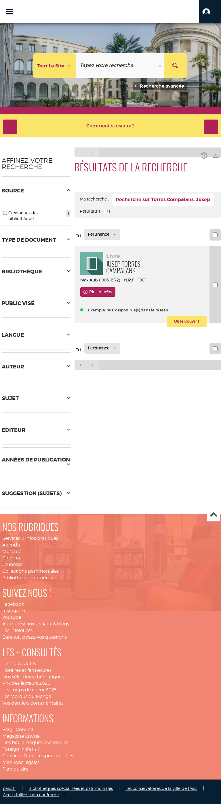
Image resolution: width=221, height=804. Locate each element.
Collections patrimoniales (30, 571)
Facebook (13, 604)
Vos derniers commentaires (32, 703)
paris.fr (9, 788)
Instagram (13, 611)
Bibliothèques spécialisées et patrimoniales (70, 788)
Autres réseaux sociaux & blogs (35, 624)
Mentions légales (20, 762)
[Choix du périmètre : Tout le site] (54, 65)
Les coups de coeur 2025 (29, 690)
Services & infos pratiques (30, 538)
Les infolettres (17, 630)
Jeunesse (12, 564)
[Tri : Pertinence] (102, 234)
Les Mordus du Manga (26, 696)
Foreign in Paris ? (21, 749)
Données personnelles (48, 755)
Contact (25, 729)
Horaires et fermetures (27, 670)
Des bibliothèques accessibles (35, 742)
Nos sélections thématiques (33, 677)
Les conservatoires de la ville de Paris (161, 788)
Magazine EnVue (20, 736)
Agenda (11, 545)
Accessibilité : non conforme (31, 794)
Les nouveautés (19, 663)
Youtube (11, 617)
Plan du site (15, 769)
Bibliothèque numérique (29, 577)
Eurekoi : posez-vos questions (34, 637)
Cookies (11, 755)
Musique (11, 551)
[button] (210, 11)
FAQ (7, 729)
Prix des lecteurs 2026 (26, 683)
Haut (213, 515)
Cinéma (11, 558)
